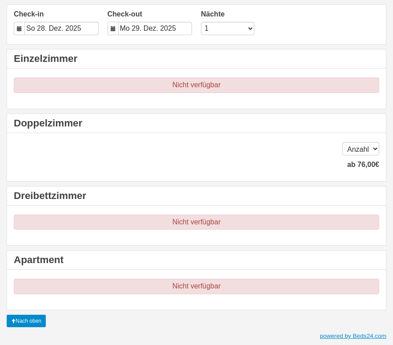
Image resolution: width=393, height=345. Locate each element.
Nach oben (26, 321)
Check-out (125, 14)
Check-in (29, 14)
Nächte (213, 14)
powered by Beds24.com (353, 336)
